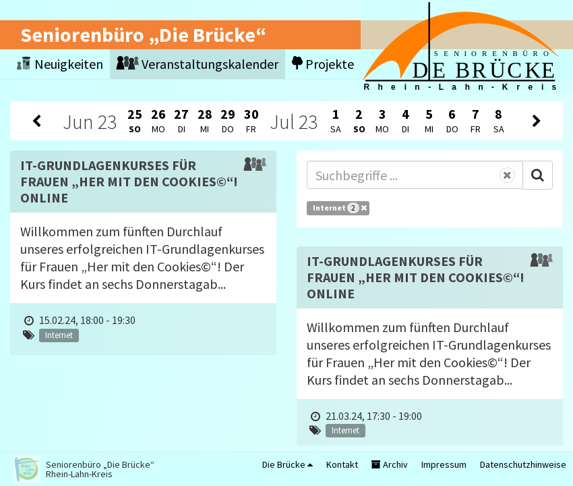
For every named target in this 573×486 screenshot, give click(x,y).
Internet (340, 207)
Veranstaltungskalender (197, 63)
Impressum (443, 464)
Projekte (323, 63)
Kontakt (342, 464)
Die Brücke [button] (287, 464)
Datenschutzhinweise (523, 464)
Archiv (389, 464)
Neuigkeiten (60, 63)
